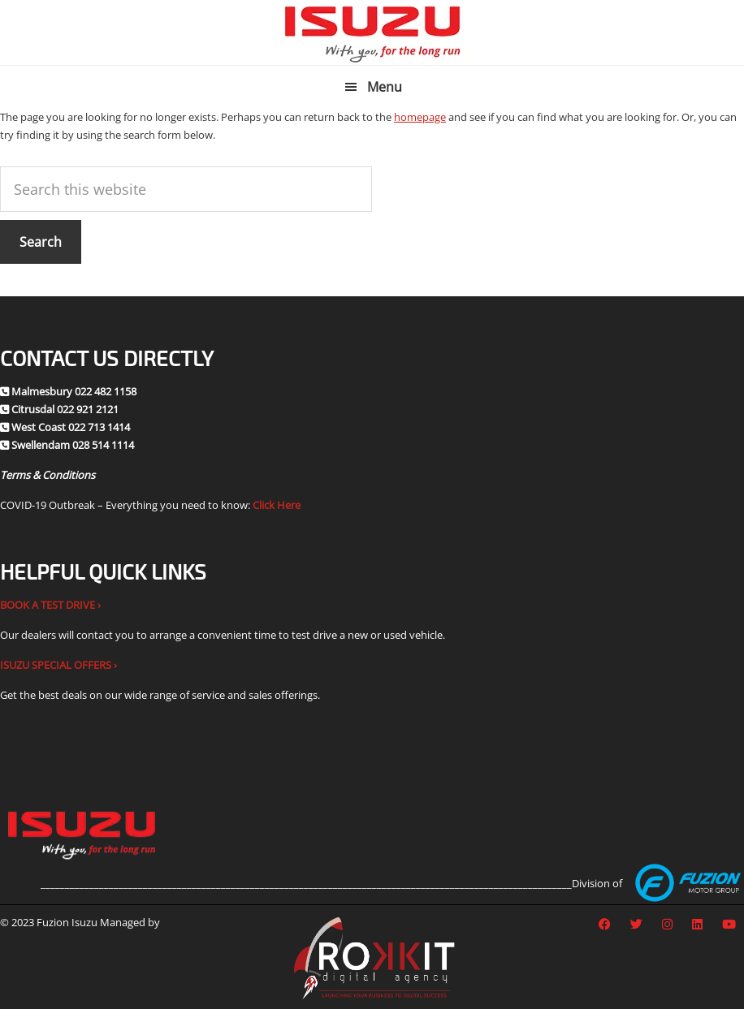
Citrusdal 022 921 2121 (65, 409)
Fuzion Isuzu (372, 32)
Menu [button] (384, 87)
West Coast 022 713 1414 (70, 427)
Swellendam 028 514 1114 (72, 445)
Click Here (277, 505)
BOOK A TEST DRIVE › (50, 604)
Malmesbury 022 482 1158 (73, 391)
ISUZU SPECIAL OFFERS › (58, 665)
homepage (420, 117)
